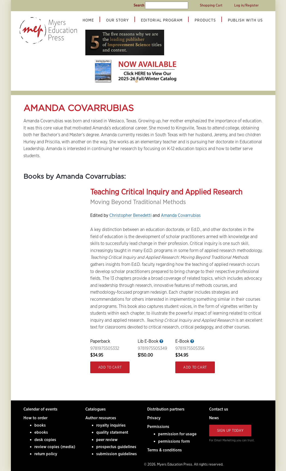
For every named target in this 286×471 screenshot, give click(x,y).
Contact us (218, 409)
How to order (35, 417)
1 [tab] (136, 81)
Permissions (158, 426)
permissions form (174, 441)
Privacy (154, 417)
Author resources (100, 417)
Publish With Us (245, 20)
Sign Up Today (230, 431)
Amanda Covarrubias (181, 215)
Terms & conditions (164, 450)
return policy (45, 453)
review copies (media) (54, 446)
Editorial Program (162, 20)
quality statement (112, 432)
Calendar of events (40, 409)
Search (139, 5)
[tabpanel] (136, 71)
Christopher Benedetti (130, 215)
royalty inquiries (111, 425)
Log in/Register (246, 5)
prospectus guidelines (116, 446)
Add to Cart (110, 367)
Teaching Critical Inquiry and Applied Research (166, 191)
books (40, 425)
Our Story (117, 20)
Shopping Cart (211, 5)
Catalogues (95, 409)
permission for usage (177, 434)
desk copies (45, 439)
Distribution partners (166, 409)
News (214, 417)
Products (205, 20)
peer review (107, 439)
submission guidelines (116, 453)
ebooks (41, 432)
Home (88, 20)
